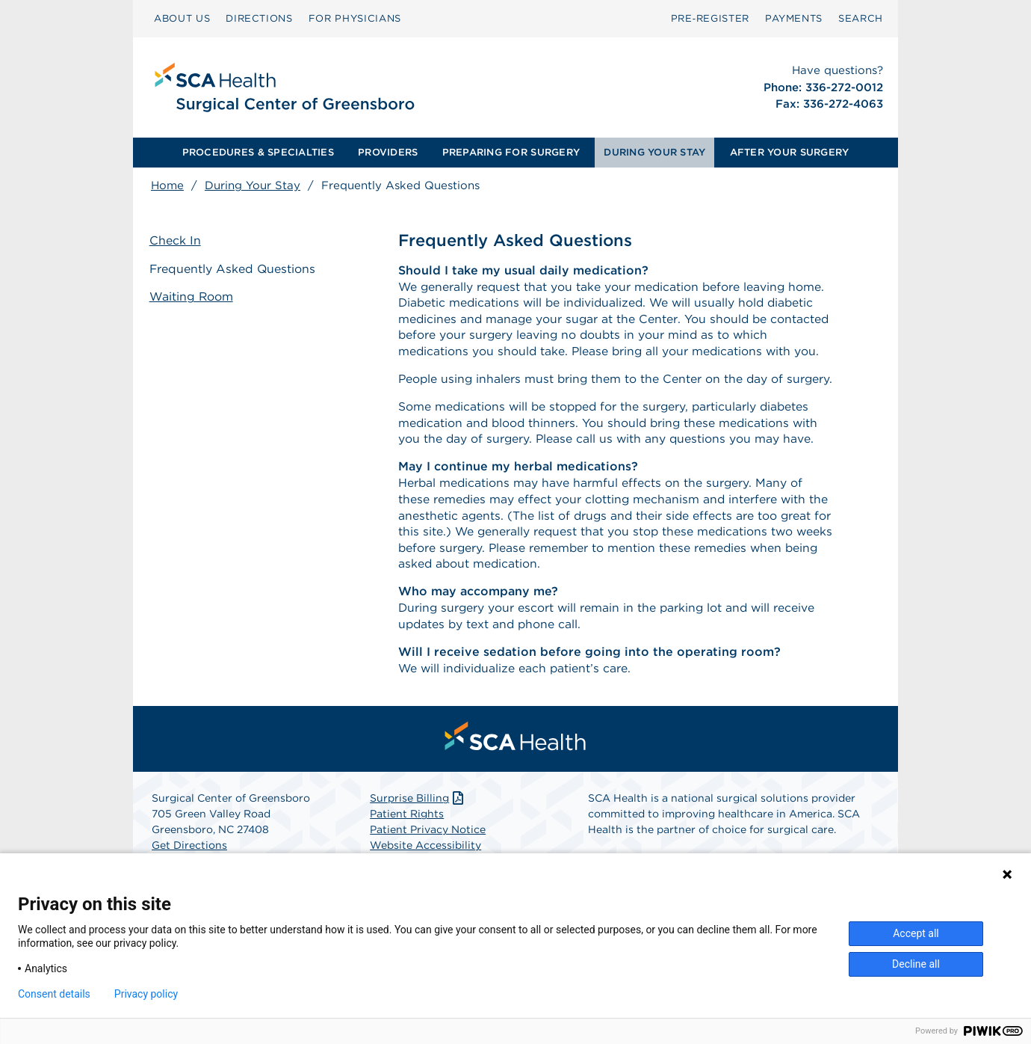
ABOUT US (182, 18)
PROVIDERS (388, 152)
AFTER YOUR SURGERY (789, 152)
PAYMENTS (794, 18)
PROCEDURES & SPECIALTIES (258, 152)
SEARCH (860, 18)
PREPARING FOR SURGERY (511, 152)
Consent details (54, 994)
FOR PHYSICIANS (355, 18)
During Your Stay (252, 185)
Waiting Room (193, 296)
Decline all (916, 964)
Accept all (916, 933)
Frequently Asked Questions (234, 269)
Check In (176, 241)
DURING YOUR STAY (654, 152)
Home (167, 185)
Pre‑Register (710, 18)
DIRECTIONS (259, 18)
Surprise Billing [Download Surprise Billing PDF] (418, 839)
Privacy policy (146, 994)
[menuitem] (182, 18)
